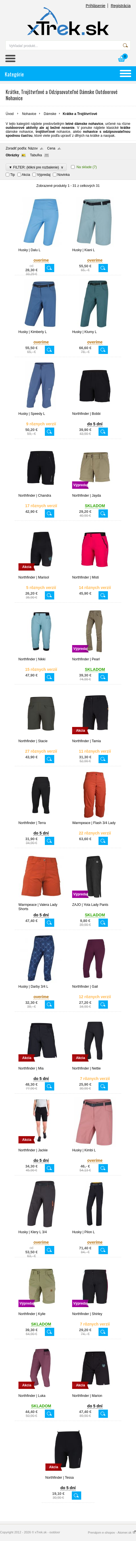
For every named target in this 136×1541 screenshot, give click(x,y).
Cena (51, 148)
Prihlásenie (95, 5)
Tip (12, 175)
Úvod (10, 114)
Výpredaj (43, 175)
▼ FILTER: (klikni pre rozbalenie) (36, 167)
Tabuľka (36, 155)
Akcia (26, 175)
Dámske (50, 114)
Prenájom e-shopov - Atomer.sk (112, 1532)
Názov (33, 148)
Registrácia (121, 5)
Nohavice (29, 114)
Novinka (63, 175)
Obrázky (12, 155)
